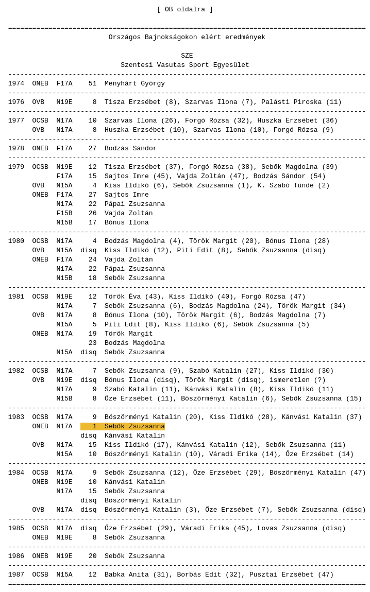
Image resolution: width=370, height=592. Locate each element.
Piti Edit (195, 249)
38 (245, 166)
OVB (38, 101)
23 (93, 342)
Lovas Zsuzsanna (288, 527)
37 (173, 166)
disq (88, 249)
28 (322, 240)
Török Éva (123, 296)
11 (334, 101)
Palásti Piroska (291, 101)
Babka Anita (127, 574)
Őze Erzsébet (129, 398)
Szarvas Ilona (211, 101)
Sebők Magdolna (289, 166)
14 (269, 453)
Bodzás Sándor (131, 147)
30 (326, 370)
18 (93, 277)
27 (93, 147)
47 (237, 175)
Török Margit (213, 240)
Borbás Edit (199, 574)
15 (93, 175)
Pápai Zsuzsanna (135, 203)
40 (225, 296)
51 (93, 83)
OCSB (40, 120)
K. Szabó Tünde (286, 184)
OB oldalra (185, 8)
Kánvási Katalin (215, 388)
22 (93, 203)
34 (338, 305)
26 (169, 120)
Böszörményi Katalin (219, 398)
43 (153, 296)
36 (330, 120)
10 (93, 120)
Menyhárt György (135, 83)
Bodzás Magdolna (135, 240)
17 (93, 222)
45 (161, 175)
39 (330, 166)
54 (318, 175)
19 (93, 333)
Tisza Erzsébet (133, 101)
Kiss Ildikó (127, 184)
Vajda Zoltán (201, 175)
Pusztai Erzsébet (281, 574)
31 (161, 574)
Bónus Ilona (127, 222)
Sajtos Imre (127, 175)
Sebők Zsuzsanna (203, 184)
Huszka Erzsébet (288, 120)
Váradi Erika (233, 453)
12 (93, 166)
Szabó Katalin (215, 370)
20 (249, 240)
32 (242, 120)
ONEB (40, 83)
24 (93, 259)
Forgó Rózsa (207, 120)
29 (253, 472)
